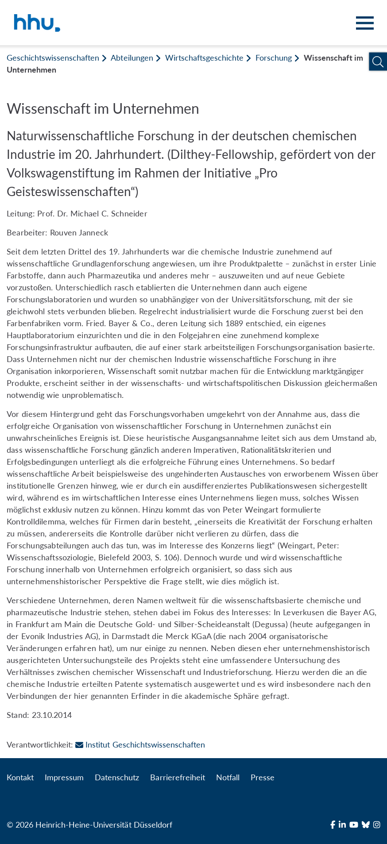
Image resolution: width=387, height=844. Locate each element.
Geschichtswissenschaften (53, 57)
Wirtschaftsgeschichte (204, 57)
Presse (263, 777)
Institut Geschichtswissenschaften (140, 744)
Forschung (273, 57)
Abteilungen (132, 57)
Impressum (64, 777)
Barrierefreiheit (177, 777)
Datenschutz (117, 777)
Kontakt (20, 777)
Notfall (228, 777)
